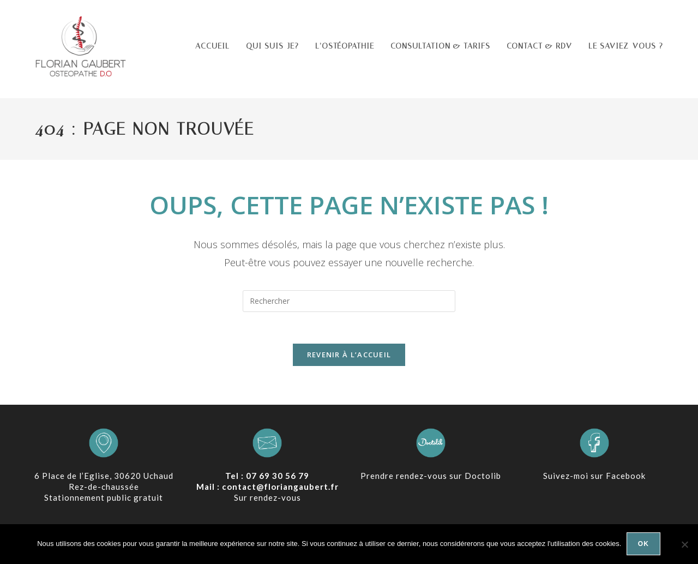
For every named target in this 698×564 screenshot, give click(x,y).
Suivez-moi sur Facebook (594, 477)
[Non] (684, 544)
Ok (643, 544)
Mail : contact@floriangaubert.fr (267, 488)
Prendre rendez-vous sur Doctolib (430, 477)
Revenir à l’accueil (349, 356)
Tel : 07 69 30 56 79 (267, 477)
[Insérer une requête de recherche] (349, 301)
